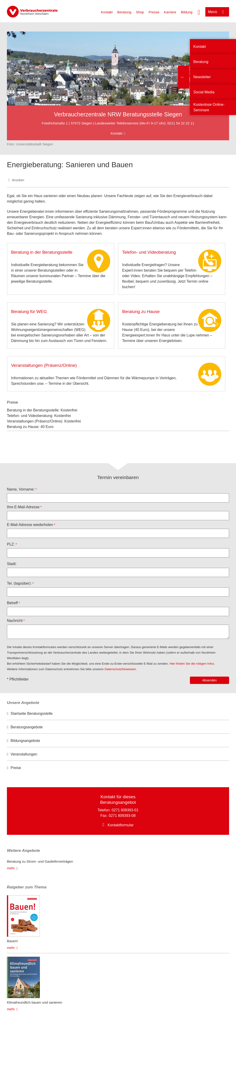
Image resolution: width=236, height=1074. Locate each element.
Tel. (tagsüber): (19, 583)
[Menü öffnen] (217, 12)
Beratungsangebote (27, 727)
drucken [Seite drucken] (18, 180)
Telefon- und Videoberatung (149, 252)
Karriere (170, 12)
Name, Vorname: (21, 489)
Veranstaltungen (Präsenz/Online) (44, 365)
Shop (140, 12)
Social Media (204, 92)
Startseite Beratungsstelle (32, 713)
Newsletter (202, 77)
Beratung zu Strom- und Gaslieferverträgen (40, 861)
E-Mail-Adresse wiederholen (30, 525)
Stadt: (12, 564)
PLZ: (11, 544)
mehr (11, 868)
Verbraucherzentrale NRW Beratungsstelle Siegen (118, 114)
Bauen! (12, 941)
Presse (154, 12)
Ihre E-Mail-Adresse (23, 507)
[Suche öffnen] (199, 12)
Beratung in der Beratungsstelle (41, 252)
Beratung (124, 12)
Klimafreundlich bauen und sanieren (34, 1002)
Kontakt (107, 12)
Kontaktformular (121, 825)
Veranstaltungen (24, 754)
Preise (16, 768)
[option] (118, 713)
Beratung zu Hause (141, 311)
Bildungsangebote (25, 741)
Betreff (12, 603)
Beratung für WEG (29, 311)
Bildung (186, 12)
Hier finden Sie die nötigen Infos (192, 663)
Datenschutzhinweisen (120, 669)
